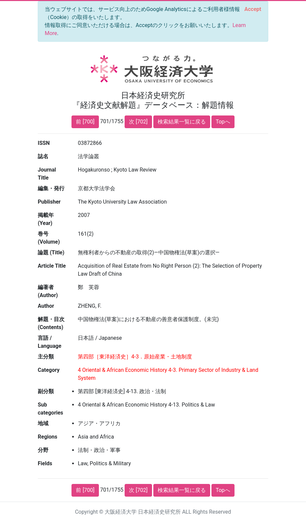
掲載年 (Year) (46, 219)
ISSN (44, 143)
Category (48, 370)
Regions (47, 437)
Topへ (223, 121)
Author (46, 306)
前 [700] (85, 121)
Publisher (49, 202)
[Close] (253, 9)
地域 (43, 423)
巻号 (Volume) (49, 238)
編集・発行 (51, 188)
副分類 (46, 391)
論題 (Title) (51, 252)
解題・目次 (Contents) (51, 323)
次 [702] (138, 121)
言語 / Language (49, 342)
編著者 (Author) (48, 291)
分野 (43, 450)
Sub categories (50, 409)
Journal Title (47, 174)
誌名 (43, 156)
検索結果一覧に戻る (182, 121)
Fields (45, 463)
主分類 (46, 356)
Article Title (52, 266)
